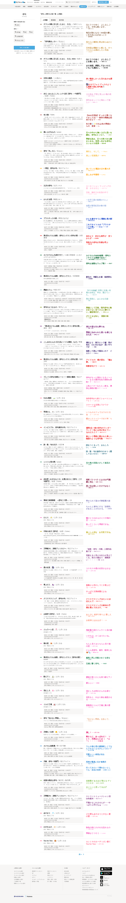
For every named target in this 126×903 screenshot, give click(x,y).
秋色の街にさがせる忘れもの (98, 827)
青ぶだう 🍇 (49, 585)
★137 (45, 351)
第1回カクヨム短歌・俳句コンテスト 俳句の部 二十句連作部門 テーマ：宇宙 (63, 570)
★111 (45, 635)
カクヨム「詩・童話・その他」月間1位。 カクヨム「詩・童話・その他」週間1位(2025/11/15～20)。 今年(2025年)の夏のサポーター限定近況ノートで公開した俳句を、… (63, 172)
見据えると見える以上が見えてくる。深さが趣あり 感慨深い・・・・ (99, 557)
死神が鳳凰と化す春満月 (96, 762)
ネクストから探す (18, 871)
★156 (45, 160)
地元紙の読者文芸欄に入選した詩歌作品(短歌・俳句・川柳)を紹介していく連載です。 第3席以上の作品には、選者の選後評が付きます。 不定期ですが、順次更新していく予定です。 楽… (63, 552)
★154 (45, 246)
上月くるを (61, 398)
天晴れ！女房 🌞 (50, 732)
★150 (45, 281)
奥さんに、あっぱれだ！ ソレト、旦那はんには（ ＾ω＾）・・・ (98, 739)
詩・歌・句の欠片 (50, 445)
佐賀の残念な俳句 (50, 780)
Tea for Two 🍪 (50, 841)
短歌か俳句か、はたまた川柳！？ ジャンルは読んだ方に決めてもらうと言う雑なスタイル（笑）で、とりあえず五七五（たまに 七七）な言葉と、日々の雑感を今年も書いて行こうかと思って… (63, 28)
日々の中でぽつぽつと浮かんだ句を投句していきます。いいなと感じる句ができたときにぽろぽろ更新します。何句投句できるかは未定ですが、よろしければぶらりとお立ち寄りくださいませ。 (63, 663)
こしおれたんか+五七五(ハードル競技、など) (60, 342)
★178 (45, 70)
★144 (45, 333)
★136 (45, 368)
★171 (45, 227)
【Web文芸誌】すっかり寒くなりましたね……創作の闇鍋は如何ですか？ (99, 117)
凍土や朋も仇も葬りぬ (95, 327)
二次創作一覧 (17, 881)
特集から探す (17, 877)
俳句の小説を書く (24, 47)
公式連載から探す (18, 879)
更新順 (53, 20)
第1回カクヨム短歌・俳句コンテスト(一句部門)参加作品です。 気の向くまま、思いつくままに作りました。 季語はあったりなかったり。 (63, 364)
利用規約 (84, 879)
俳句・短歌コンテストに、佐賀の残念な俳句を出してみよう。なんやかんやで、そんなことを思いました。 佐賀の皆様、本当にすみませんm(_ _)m (63, 783)
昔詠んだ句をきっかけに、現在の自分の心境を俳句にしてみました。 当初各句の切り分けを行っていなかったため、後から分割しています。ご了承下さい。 (63, 242)
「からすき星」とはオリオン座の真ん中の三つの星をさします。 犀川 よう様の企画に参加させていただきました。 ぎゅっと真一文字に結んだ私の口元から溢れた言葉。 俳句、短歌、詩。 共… (63, 203)
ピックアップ (67, 875)
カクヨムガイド (86, 871)
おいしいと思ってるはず (96, 787)
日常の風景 (48, 78)
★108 (45, 682)
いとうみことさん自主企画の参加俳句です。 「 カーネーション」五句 (61, 188)
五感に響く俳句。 (93, 664)
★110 (45, 388)
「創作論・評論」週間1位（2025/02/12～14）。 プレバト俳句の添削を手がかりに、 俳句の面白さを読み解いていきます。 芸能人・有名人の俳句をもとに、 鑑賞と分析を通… (63, 383)
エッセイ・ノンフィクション (55, 141)
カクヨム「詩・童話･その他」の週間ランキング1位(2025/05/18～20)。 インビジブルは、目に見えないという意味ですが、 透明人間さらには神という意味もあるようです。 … (63, 431)
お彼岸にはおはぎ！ (94, 620)
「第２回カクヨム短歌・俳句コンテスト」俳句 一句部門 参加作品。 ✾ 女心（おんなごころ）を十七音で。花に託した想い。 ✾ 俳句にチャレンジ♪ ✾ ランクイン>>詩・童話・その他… (63, 100)
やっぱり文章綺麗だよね (96, 591)
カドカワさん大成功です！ (54, 255)
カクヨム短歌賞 (49, 746)
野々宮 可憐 (61, 746)
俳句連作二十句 (48, 632)
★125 (45, 141)
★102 (45, 403)
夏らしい (90, 683)
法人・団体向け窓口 (87, 877)
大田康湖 (76, 276)
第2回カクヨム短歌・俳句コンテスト (57, 276)
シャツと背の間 (49, 462)
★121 (45, 509)
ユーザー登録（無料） (27, 51)
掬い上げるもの (49, 132)
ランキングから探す (19, 875)
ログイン (94, 2)
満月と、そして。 (93, 151)
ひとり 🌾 (48, 517)
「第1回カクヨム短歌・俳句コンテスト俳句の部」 (62, 326)
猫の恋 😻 (48, 643)
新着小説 (66, 877)
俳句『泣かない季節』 (52, 718)
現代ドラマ (51, 298)
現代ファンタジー (52, 871)
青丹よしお (63, 307)
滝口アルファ (64, 168)
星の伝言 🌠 (49, 567)
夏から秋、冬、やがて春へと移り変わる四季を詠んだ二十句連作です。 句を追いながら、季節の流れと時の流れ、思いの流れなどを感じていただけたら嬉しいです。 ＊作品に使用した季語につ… (63, 466)
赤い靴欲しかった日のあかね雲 (99, 79)
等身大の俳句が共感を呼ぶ (97, 242)
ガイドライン (85, 885)
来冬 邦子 (48, 328)
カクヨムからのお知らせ (88, 875)
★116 (45, 436)
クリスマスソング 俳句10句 (54, 598)
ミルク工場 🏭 (50, 704)
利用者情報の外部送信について (90, 889)
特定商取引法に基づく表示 (89, 883)
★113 (45, 316)
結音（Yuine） (50, 96)
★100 (45, 621)
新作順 (61, 20)
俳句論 (17, 32)
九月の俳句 (48, 185)
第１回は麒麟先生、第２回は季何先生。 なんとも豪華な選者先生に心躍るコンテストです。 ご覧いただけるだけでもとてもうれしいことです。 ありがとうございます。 (63, 222)
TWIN (52, 115)
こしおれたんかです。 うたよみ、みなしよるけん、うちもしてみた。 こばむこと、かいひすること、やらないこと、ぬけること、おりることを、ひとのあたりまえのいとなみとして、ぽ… (63, 346)
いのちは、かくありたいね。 (98, 636)
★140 (45, 123)
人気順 (45, 20)
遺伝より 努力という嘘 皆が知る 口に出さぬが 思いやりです (99, 345)
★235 (45, 50)
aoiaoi (59, 132)
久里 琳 (61, 445)
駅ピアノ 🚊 (49, 677)
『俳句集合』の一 (50, 41)
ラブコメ (34, 875)
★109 (45, 540)
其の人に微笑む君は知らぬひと (99, 42)
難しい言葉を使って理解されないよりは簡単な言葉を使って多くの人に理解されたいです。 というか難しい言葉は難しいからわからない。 (63, 749)
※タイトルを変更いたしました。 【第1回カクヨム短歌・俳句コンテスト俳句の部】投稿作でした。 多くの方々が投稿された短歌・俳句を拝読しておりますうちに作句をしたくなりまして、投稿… (63, 45)
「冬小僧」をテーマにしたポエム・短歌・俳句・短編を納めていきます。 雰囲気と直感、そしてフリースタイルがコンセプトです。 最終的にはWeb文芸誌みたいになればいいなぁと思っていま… (63, 119)
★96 (45, 770)
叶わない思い (19, 40)
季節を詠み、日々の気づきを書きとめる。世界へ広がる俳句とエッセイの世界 (99, 141)
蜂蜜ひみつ (58, 199)
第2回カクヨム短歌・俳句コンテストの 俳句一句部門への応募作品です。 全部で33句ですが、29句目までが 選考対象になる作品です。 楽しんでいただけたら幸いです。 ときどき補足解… (63, 765)
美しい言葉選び (92, 156)
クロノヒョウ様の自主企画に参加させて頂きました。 (57, 720)
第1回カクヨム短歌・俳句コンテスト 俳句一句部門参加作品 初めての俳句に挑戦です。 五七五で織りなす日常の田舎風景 (63, 81)
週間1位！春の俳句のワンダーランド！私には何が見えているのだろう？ (98, 430)
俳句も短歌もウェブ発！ (96, 263)
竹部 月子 (57, 290)
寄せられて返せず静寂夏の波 (98, 501)
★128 (45, 470)
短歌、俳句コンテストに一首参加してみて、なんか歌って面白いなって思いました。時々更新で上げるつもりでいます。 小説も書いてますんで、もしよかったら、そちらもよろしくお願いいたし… (63, 65)
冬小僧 (46, 115)
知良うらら (78, 24)
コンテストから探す (19, 873)
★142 (45, 419)
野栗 (80, 342)
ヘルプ (84, 873)
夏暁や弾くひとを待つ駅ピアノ (99, 677)
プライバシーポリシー (88, 887)
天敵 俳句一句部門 (51, 761)
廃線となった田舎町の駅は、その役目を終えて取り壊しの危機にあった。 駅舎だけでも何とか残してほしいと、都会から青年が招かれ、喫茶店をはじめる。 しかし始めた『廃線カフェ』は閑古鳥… (63, 294)
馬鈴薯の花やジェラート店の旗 (99, 630)
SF (33, 873)
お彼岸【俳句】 (49, 614)
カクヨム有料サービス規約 (89, 881)
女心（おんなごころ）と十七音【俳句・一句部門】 (63, 94)
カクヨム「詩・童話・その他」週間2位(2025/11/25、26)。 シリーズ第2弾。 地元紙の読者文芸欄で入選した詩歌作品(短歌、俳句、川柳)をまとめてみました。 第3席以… (63, 800)
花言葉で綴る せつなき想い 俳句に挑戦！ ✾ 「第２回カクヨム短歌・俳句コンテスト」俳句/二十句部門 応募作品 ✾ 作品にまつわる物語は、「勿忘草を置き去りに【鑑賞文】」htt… (63, 485)
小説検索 (66, 881)
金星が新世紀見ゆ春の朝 (96, 206)
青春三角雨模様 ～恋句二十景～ (56, 500)
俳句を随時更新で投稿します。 (51, 278)
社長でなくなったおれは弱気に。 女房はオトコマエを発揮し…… (60, 734)
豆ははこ (62, 41)
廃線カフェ (48, 290)
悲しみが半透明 (92, 175)
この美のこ (58, 78)
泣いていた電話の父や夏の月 (98, 169)
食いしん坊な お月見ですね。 (99, 532)
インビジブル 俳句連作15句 (54, 427)
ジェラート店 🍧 (50, 629)
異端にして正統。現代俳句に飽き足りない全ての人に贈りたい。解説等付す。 (99, 310)
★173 (45, 85)
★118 (45, 490)
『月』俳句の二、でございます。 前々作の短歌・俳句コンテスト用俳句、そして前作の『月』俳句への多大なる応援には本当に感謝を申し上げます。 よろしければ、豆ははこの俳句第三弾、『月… (63, 155)
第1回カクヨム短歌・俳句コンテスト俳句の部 (61, 235)
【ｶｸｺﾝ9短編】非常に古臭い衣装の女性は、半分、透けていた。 (98, 292)
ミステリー (50, 877)
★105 (45, 696)
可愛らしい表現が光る (95, 754)
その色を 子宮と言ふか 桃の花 (98, 94)
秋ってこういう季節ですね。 (98, 524)
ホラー (33, 877)
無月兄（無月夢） (65, 780)
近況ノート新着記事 (69, 879)
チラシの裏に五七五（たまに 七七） (58, 24)
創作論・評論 (51, 266)
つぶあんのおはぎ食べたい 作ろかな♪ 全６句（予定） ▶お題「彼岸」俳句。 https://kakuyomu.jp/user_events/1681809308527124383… (62, 617)
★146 (45, 298)
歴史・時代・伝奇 (52, 879)
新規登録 (103, 2)
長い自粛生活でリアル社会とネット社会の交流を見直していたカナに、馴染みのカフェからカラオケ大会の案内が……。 (63, 415)
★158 (45, 191)
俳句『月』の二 (49, 151)
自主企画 (66, 871)
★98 (45, 557)
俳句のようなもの (50, 307)
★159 (45, 177)
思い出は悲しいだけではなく (98, 486)
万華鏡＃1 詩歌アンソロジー (55, 548)
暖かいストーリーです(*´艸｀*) (99, 419)
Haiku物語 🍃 (49, 398)
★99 (45, 668)
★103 (45, 453)
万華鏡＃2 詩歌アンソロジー (55, 796)
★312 (45, 33)
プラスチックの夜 (50, 218)
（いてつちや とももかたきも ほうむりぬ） (55, 330)
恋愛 (48, 873)
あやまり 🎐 (49, 813)
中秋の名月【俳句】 (51, 531)
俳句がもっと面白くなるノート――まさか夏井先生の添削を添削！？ (99, 379)
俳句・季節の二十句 (49, 520)
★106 (45, 605)
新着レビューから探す (19, 883)
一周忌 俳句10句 (50, 168)
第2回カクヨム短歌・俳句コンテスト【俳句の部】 (62, 657)
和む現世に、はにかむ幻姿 (97, 299)
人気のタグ (67, 873)
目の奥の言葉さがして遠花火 (98, 463)
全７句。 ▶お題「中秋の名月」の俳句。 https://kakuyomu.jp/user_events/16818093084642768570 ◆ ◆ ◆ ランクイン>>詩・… (63, 535)
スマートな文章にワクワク (97, 405)
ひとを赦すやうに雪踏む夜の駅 (99, 219)
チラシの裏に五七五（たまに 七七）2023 (60, 59)
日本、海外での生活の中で (97, 192)
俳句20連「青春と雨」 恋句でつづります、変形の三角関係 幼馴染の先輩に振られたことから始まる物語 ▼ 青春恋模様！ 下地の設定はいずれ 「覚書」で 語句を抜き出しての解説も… (63, 504)
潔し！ (89, 732)
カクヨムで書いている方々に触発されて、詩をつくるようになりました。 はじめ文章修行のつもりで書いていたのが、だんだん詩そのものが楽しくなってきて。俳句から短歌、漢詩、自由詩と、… (63, 448)
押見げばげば (64, 218)
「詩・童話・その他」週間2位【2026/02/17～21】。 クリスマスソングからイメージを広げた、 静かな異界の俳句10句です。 (63, 601)
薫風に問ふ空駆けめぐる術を (98, 658)
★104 (45, 846)
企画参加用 (19, 36)
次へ (81, 854)
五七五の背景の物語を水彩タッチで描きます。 (55, 400)
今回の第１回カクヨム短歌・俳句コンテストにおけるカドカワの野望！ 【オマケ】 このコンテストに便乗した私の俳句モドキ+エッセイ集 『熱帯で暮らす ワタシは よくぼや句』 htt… (63, 261)
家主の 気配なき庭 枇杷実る (99, 277)
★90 (45, 804)
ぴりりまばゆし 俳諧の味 (97, 316)
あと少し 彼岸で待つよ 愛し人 (98, 615)
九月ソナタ (58, 185)
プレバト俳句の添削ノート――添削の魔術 (59, 377)
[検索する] (66, 2)
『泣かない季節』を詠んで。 (98, 719)
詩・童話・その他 (53, 33)
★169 (45, 104)
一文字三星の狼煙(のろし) (97, 200)
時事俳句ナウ (91, 366)
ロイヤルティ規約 (92, 879)
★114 (45, 648)
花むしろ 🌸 (49, 690)
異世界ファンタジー (37, 871)
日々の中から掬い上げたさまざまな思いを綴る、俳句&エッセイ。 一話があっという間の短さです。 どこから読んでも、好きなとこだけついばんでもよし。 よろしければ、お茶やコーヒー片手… (63, 136)
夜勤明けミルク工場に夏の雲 (98, 705)
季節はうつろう (92, 833)
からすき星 (48, 199)
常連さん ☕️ (49, 412)
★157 (45, 266)
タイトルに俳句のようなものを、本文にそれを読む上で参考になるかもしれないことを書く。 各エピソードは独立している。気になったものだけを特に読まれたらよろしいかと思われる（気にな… (63, 311)
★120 (45, 574)
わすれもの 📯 (50, 827)
